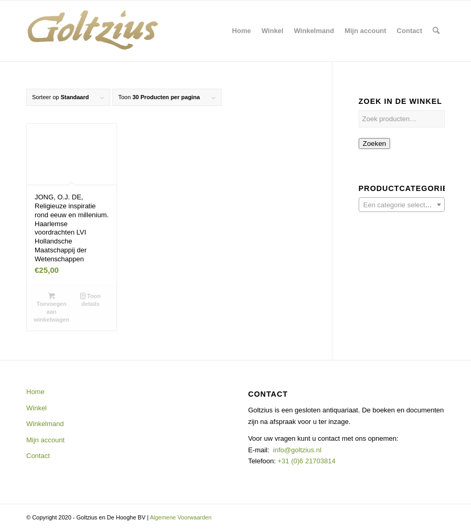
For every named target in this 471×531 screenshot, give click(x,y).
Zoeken (374, 143)
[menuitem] (241, 31)
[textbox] (401, 205)
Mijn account (45, 440)
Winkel (36, 408)
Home (35, 392)
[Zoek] (436, 31)
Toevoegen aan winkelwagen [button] (51, 307)
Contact (38, 456)
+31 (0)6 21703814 (306, 461)
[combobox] (402, 204)
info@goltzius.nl (297, 450)
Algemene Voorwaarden (180, 517)
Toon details (90, 299)
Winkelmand (45, 424)
